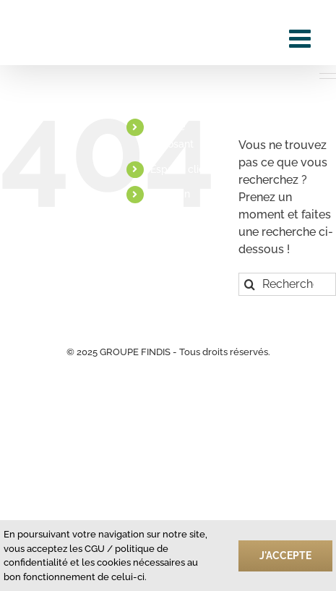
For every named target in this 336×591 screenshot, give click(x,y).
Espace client (182, 169)
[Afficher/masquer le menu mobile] (301, 38)
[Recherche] (250, 284)
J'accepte (285, 555)
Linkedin (170, 194)
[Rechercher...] (287, 284)
